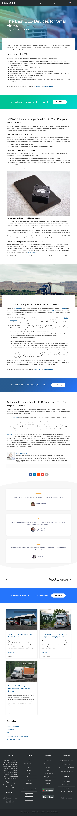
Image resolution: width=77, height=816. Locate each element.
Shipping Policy (66, 784)
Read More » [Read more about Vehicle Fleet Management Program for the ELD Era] (11, 652)
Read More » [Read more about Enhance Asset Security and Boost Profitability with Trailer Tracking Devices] (11, 708)
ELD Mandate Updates (13, 726)
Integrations (29, 783)
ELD (28, 3)
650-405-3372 (37, 86)
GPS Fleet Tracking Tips (13, 739)
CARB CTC (46, 3)
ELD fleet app (63, 308)
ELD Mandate (48, 764)
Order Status (66, 781)
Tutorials (29, 777)
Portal (58, 3)
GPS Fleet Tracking (36, 3)
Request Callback (48, 86)
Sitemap (48, 783)
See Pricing (59, 102)
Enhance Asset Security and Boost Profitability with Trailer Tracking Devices (20, 688)
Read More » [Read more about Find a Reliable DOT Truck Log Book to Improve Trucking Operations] (45, 652)
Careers (48, 767)
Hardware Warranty (66, 791)
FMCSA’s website (32, 252)
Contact (65, 3)
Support (29, 773)
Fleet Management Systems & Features (17, 736)
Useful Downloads (48, 773)
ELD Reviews (10, 729)
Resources (48, 760)
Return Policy (66, 788)
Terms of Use (47, 780)
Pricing (53, 3)
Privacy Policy (48, 777)
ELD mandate (17, 308)
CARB (29, 767)
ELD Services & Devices (13, 733)
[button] (30, 474)
